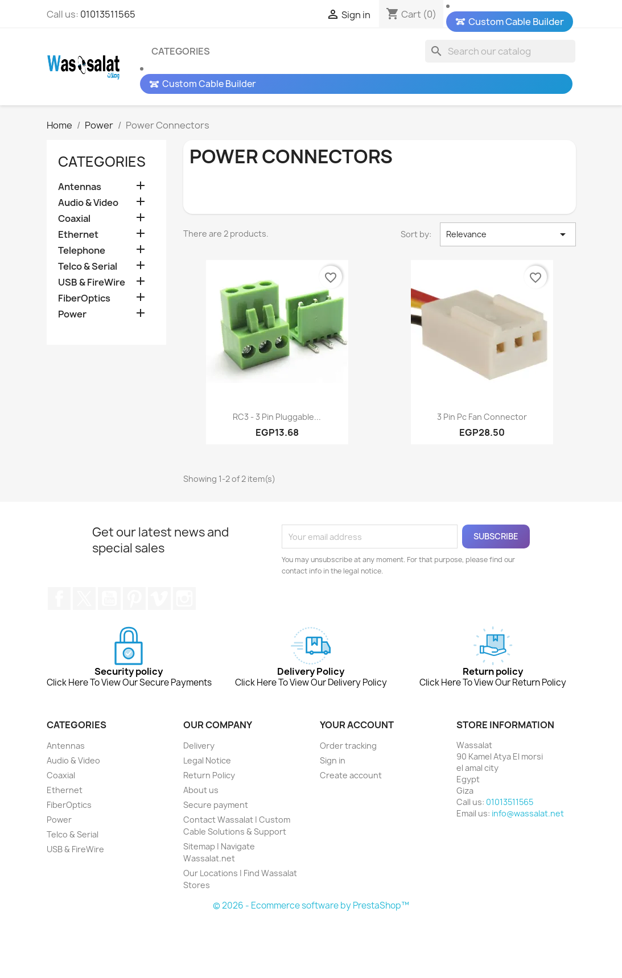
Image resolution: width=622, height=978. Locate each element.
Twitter (84, 656)
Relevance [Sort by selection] (508, 292)
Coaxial (74, 219)
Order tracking (348, 803)
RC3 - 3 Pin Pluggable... (277, 474)
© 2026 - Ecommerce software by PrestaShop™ (311, 963)
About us (201, 847)
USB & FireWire (91, 283)
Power (72, 315)
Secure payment (215, 862)
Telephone (81, 251)
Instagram (184, 656)
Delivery (199, 803)
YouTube (109, 656)
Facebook (59, 656)
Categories (180, 51)
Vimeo (159, 656)
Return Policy (209, 832)
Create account (351, 832)
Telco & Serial (87, 267)
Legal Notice (207, 817)
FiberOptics (84, 299)
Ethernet (78, 235)
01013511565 (107, 14)
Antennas (79, 187)
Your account (357, 782)
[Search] (500, 51)
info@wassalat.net (528, 870)
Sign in (332, 817)
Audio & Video (88, 203)
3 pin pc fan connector (482, 474)
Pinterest (134, 656)
